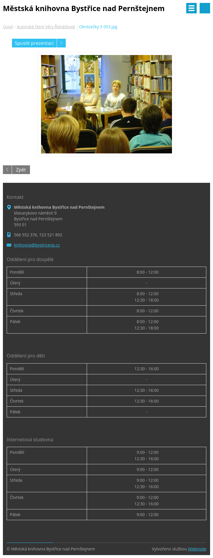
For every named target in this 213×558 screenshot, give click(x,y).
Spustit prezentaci (34, 43)
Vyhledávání (205, 8)
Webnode (197, 549)
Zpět (21, 169)
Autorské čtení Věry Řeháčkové (46, 26)
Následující (61, 43)
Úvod (8, 26)
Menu (191, 8)
